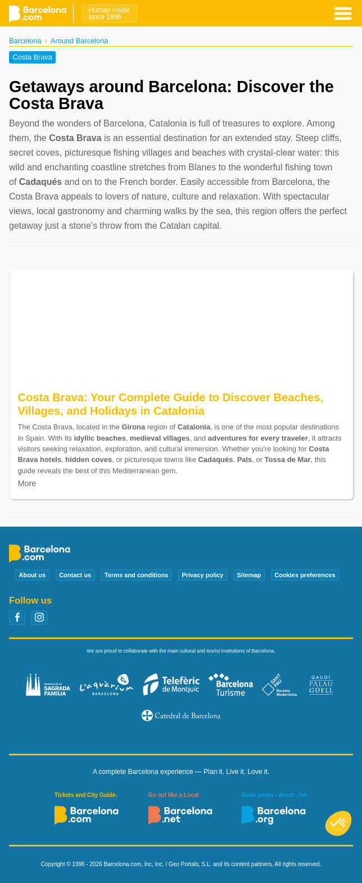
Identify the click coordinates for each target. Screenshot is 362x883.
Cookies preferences (304, 575)
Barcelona (25, 41)
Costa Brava (32, 57)
